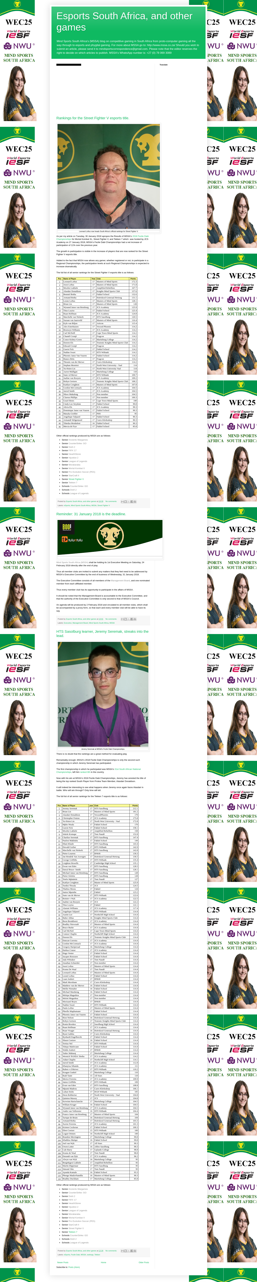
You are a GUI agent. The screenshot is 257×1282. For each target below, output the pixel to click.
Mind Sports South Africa (80, 505)
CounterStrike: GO (77, 443)
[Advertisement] (103, 90)
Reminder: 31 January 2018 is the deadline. (91, 514)
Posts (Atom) (74, 1267)
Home (103, 1262)
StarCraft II (74, 475)
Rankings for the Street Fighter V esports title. (92, 118)
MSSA (94, 505)
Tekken (97, 1255)
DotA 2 (72, 447)
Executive (68, 623)
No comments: (112, 501)
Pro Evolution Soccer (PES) (82, 472)
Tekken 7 (73, 482)
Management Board (120, 580)
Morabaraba (74, 464)
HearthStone (75, 454)
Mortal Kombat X (77, 468)
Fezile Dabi (75, 1255)
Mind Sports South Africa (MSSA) (72, 562)
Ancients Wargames (78, 440)
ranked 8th (85, 772)
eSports (67, 505)
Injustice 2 (73, 457)
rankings (90, 1255)
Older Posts (144, 1262)
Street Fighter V (76, 479)
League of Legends (78, 461)
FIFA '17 (73, 450)
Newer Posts (62, 1262)
